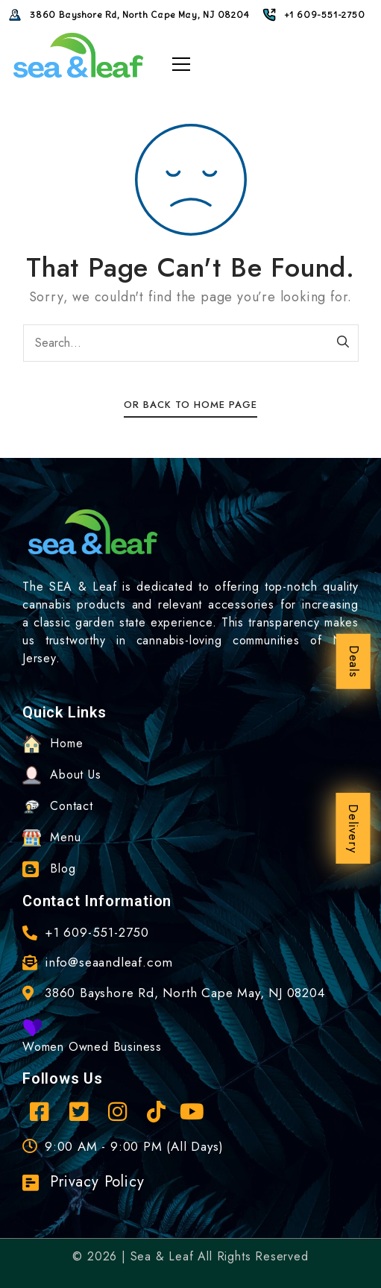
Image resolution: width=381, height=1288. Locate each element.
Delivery (353, 828)
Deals (354, 660)
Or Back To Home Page (190, 405)
